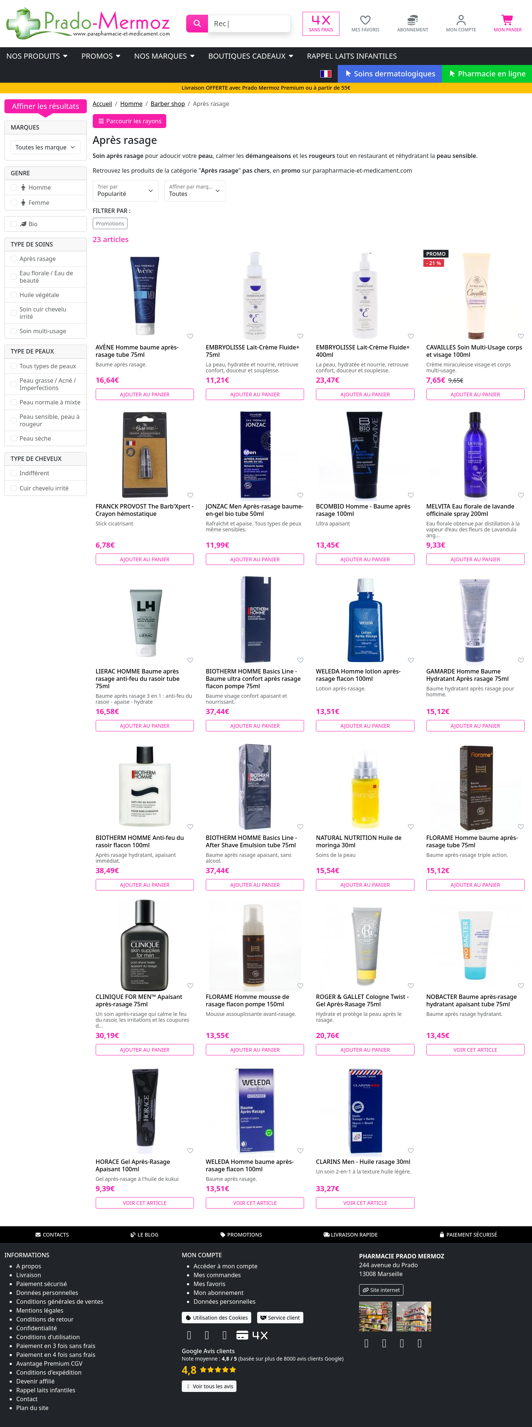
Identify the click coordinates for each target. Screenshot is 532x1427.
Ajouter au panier (145, 394)
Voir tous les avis (209, 1386)
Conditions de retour (45, 1319)
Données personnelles (47, 1293)
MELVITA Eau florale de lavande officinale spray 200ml (470, 510)
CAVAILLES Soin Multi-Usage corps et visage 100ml (474, 351)
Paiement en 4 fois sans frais (55, 1355)
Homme (131, 104)
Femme (34, 202)
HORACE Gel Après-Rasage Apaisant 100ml (133, 1165)
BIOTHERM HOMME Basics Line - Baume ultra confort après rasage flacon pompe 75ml (253, 678)
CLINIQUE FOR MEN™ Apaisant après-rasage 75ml (139, 1000)
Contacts (52, 1234)
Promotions (110, 223)
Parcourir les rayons (130, 121)
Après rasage (38, 258)
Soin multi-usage (43, 331)
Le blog (144, 1234)
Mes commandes (217, 1275)
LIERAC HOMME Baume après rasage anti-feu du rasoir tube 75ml (138, 678)
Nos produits (37, 56)
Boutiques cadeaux (251, 56)
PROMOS (101, 56)
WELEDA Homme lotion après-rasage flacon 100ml (358, 675)
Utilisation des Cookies (216, 1317)
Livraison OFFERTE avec (265, 87)
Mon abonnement (218, 1293)
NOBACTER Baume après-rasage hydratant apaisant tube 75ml (471, 1000)
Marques (25, 127)
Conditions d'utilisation (48, 1337)
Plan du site (32, 1408)
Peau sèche (35, 438)
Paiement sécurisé (468, 1234)
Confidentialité (36, 1328)
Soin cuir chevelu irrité (43, 313)
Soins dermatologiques (389, 74)
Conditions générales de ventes (59, 1301)
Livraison (28, 1275)
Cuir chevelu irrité (44, 488)
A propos (28, 1266)
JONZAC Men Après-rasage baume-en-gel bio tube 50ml (255, 510)
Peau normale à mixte (50, 402)
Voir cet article (476, 1049)
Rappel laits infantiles (352, 56)
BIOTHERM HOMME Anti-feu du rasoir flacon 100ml (140, 841)
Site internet (381, 1289)
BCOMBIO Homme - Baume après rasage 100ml (363, 510)
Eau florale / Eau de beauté (46, 276)
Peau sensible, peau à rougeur (49, 420)
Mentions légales (40, 1310)
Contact (27, 1399)
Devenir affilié (35, 1381)
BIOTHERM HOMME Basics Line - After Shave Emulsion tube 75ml (251, 841)
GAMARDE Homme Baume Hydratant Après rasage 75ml (467, 675)
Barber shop (168, 104)
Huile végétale (39, 295)
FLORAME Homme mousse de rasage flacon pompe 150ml (247, 1000)
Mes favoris (209, 1284)
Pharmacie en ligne (487, 74)
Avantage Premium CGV (49, 1363)
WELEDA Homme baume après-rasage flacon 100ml (250, 1165)
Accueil (102, 104)
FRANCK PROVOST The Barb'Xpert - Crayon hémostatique (145, 510)
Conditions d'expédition (49, 1372)
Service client (280, 1317)
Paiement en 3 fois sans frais (55, 1346)
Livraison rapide (350, 1234)
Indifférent (34, 473)
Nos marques (165, 56)
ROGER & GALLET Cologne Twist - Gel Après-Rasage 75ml (362, 1000)
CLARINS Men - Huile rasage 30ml (363, 1162)
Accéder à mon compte (226, 1266)
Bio (28, 224)
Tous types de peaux (48, 366)
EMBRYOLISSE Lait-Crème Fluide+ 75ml (253, 351)
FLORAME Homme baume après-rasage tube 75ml (472, 841)
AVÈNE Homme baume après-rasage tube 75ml (137, 351)
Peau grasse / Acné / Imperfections (48, 384)
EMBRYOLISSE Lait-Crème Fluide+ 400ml (363, 351)
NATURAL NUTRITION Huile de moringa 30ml (359, 841)
